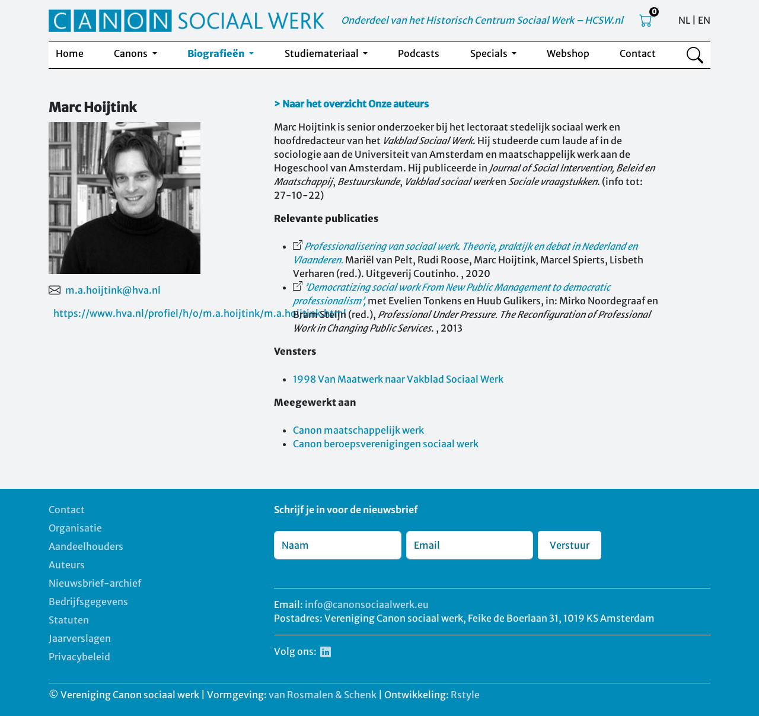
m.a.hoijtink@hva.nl (113, 290)
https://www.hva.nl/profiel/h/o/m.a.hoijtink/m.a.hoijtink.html (199, 313)
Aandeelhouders (86, 546)
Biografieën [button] (217, 53)
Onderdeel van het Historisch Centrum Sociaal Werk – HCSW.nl (482, 20)
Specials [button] (489, 53)
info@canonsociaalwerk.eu (367, 604)
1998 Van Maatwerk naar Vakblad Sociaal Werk (398, 379)
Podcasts (418, 53)
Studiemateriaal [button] (323, 53)
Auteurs (67, 565)
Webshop (568, 53)
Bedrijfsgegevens (88, 601)
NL (684, 20)
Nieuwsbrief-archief (95, 583)
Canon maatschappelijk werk (358, 430)
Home (70, 53)
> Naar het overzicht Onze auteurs (351, 104)
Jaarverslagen (80, 638)
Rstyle (465, 695)
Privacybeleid (79, 657)
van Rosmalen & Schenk (323, 695)
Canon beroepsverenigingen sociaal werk (386, 444)
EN (704, 20)
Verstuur (569, 545)
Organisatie (75, 528)
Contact (638, 53)
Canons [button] (131, 53)
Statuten (69, 620)
